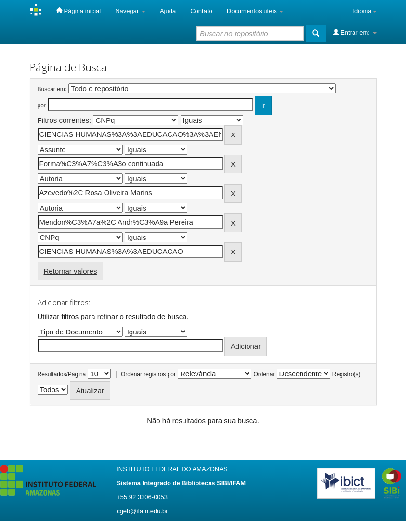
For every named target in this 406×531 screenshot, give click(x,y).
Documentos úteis (255, 10)
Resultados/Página (62, 374)
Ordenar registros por (148, 374)
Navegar (130, 10)
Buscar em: (52, 89)
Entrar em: (355, 32)
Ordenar (264, 374)
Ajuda (168, 10)
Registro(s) (346, 374)
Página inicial (78, 10)
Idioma (364, 10)
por (42, 105)
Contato (201, 10)
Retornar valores (70, 271)
